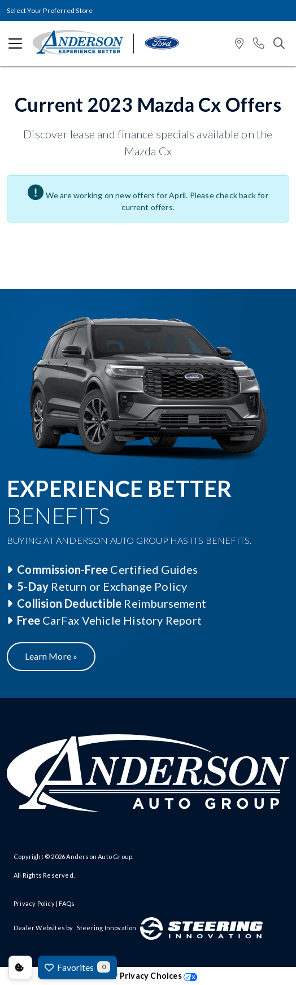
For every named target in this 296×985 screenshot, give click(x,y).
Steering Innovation (107, 927)
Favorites (77, 967)
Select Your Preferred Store (50, 10)
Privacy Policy (34, 903)
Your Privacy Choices (148, 975)
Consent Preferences (20, 967)
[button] (239, 43)
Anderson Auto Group (99, 856)
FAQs (67, 903)
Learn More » (51, 656)
